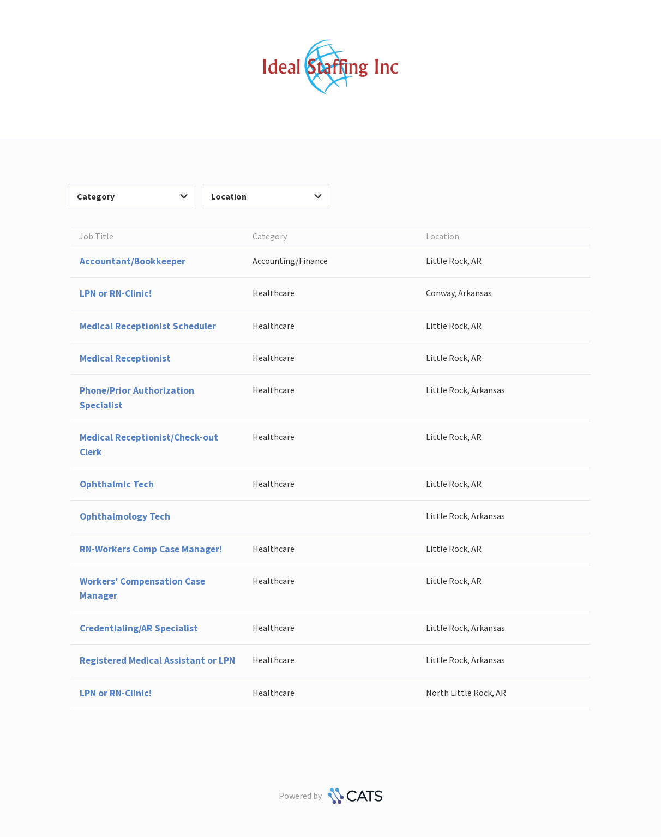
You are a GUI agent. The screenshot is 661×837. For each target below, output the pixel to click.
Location (266, 196)
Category (132, 196)
